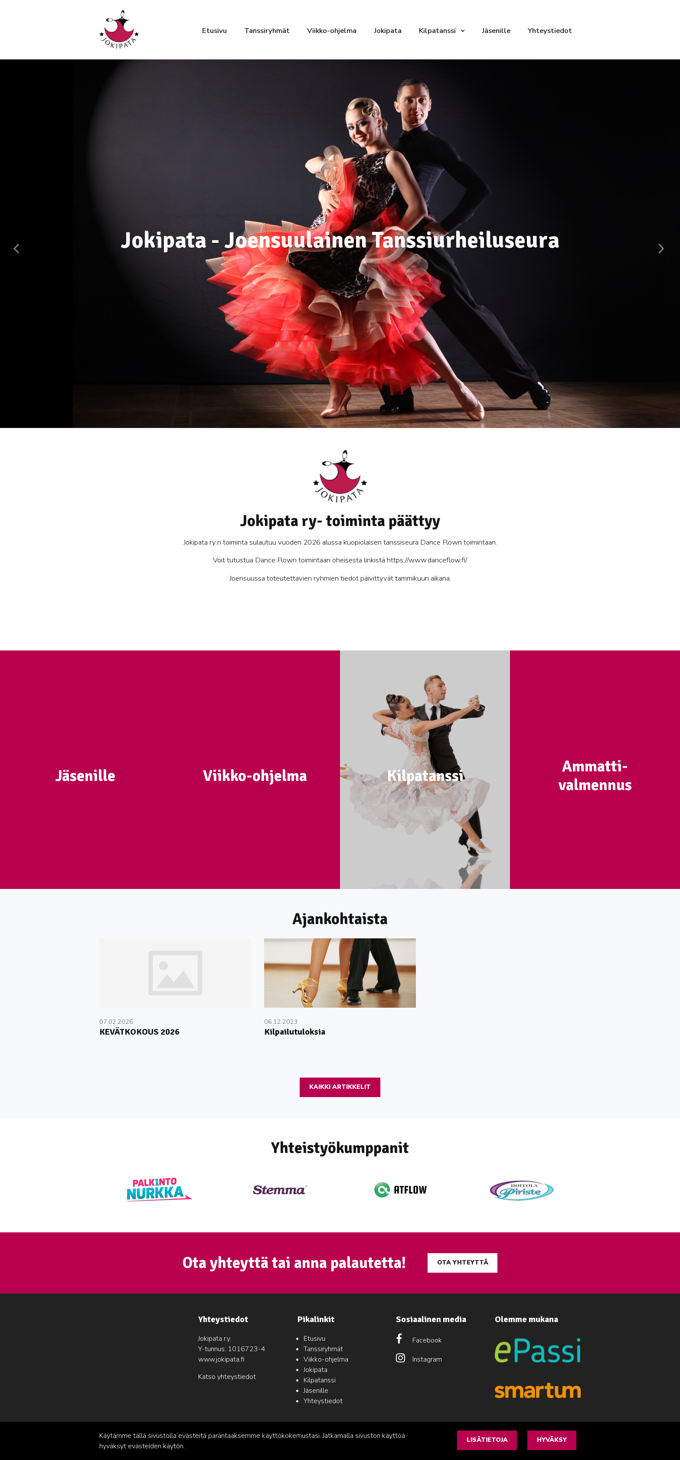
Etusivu (214, 31)
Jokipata (388, 31)
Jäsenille (496, 31)
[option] (340, 243)
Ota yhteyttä (462, 1262)
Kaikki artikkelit (340, 1087)
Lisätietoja (487, 1440)
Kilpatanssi (438, 31)
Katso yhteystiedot (227, 1377)
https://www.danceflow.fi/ (427, 560)
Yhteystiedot (550, 31)
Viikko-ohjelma (331, 31)
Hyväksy (552, 1440)
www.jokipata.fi (221, 1359)
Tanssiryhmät (267, 31)
